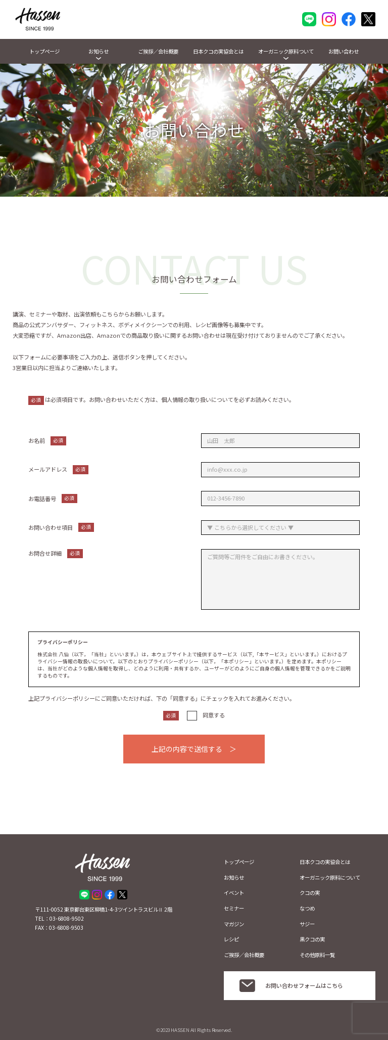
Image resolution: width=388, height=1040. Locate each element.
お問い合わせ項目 (61, 527)
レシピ (231, 939)
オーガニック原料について (330, 877)
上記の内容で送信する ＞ (194, 749)
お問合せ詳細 (55, 553)
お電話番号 (52, 498)
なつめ (307, 908)
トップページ (44, 51)
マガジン (234, 924)
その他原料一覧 (317, 955)
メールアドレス (58, 469)
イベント (234, 892)
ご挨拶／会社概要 (158, 51)
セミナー (234, 908)
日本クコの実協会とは (218, 51)
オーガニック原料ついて (286, 51)
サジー (307, 924)
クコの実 (310, 892)
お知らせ (98, 51)
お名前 (47, 440)
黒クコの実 (312, 939)
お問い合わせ (343, 51)
